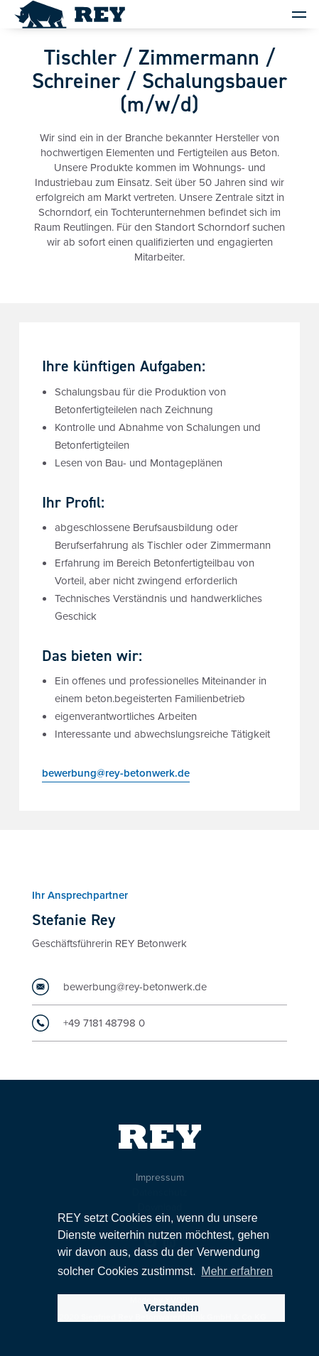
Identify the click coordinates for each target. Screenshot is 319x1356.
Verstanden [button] (171, 1307)
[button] (292, 14)
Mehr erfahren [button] (237, 1271)
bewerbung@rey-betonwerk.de (116, 774)
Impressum (160, 1177)
